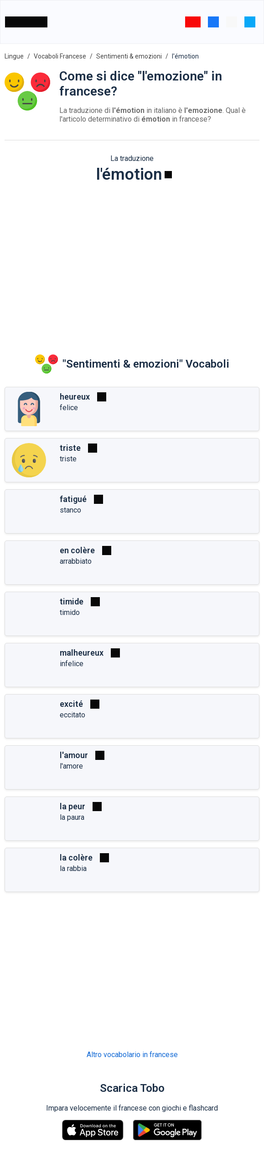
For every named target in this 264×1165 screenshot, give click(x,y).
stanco (70, 510)
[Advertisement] (132, 262)
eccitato (72, 715)
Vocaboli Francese (60, 56)
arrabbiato (76, 561)
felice (69, 407)
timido (70, 612)
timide (71, 601)
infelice (71, 663)
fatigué (73, 499)
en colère (77, 550)
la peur (72, 806)
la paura (72, 817)
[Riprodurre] (168, 175)
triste (70, 448)
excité (71, 704)
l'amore (71, 766)
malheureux (82, 652)
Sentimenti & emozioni (129, 56)
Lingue (14, 56)
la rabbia (73, 868)
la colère (76, 857)
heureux (75, 396)
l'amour (74, 755)
